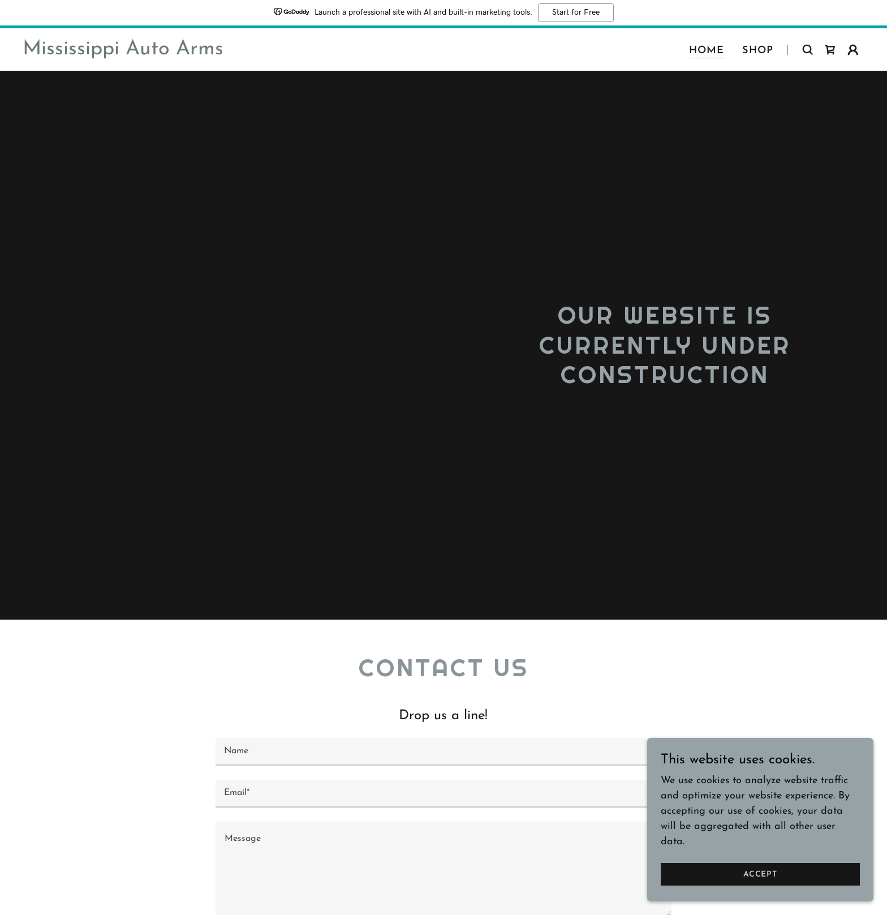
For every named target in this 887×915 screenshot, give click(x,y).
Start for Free (576, 12)
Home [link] (707, 50)
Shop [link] (757, 50)
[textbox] (443, 752)
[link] (123, 51)
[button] (853, 49)
